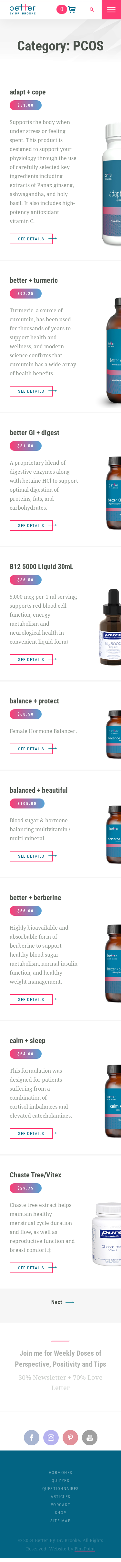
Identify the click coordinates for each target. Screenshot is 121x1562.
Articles (61, 1499)
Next (56, 1302)
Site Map (60, 1524)
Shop (60, 1515)
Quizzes (61, 1483)
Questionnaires (60, 1491)
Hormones (61, 1475)
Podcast (61, 1507)
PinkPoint (85, 1552)
